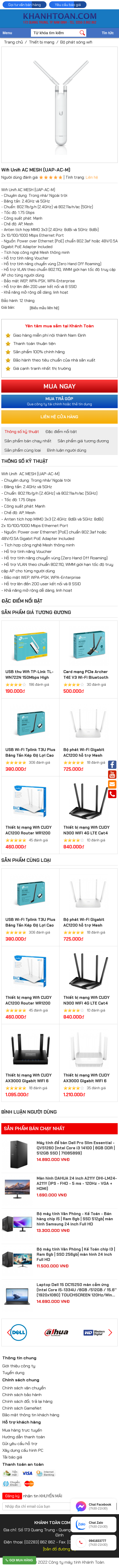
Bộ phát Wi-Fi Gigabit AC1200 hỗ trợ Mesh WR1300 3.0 (83, 755)
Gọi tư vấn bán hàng (24, 4)
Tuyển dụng (13, 1372)
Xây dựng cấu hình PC (22, 1450)
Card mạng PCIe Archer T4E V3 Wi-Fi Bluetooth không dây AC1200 (85, 677)
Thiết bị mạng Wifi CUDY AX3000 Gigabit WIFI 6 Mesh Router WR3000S (86, 1081)
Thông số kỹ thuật (21, 431)
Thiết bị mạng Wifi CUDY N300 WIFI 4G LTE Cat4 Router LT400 (86, 833)
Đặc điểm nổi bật (61, 431)
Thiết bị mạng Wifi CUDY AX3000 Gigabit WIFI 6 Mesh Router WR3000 (28, 1081)
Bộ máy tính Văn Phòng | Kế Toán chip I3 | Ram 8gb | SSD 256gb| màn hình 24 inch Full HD (76, 1254)
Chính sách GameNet (22, 1408)
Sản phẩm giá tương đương (83, 441)
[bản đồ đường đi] (59, 1549)
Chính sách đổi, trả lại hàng (27, 1401)
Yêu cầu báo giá (68, 4)
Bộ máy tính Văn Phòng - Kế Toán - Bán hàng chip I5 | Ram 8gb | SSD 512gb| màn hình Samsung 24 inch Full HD (75, 1219)
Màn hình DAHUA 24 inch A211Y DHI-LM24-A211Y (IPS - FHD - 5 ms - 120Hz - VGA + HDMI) (77, 1183)
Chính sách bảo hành (22, 1394)
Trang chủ (13, 42)
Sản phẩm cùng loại (22, 450)
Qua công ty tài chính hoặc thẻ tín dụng (59, 401)
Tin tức (108, 33)
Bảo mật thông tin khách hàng (30, 1415)
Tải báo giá (12, 1457)
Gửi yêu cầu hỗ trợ (19, 1443)
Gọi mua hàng (19, 1560)
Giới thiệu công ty (18, 1366)
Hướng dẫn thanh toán (23, 1437)
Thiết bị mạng (41, 42)
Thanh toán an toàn (23, 1464)
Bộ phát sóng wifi (76, 42)
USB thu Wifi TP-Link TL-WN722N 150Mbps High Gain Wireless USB (29, 677)
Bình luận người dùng (66, 450)
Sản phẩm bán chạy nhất (27, 441)
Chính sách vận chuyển (24, 1388)
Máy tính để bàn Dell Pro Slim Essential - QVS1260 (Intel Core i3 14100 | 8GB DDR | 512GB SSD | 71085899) (76, 1148)
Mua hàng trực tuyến (22, 1430)
